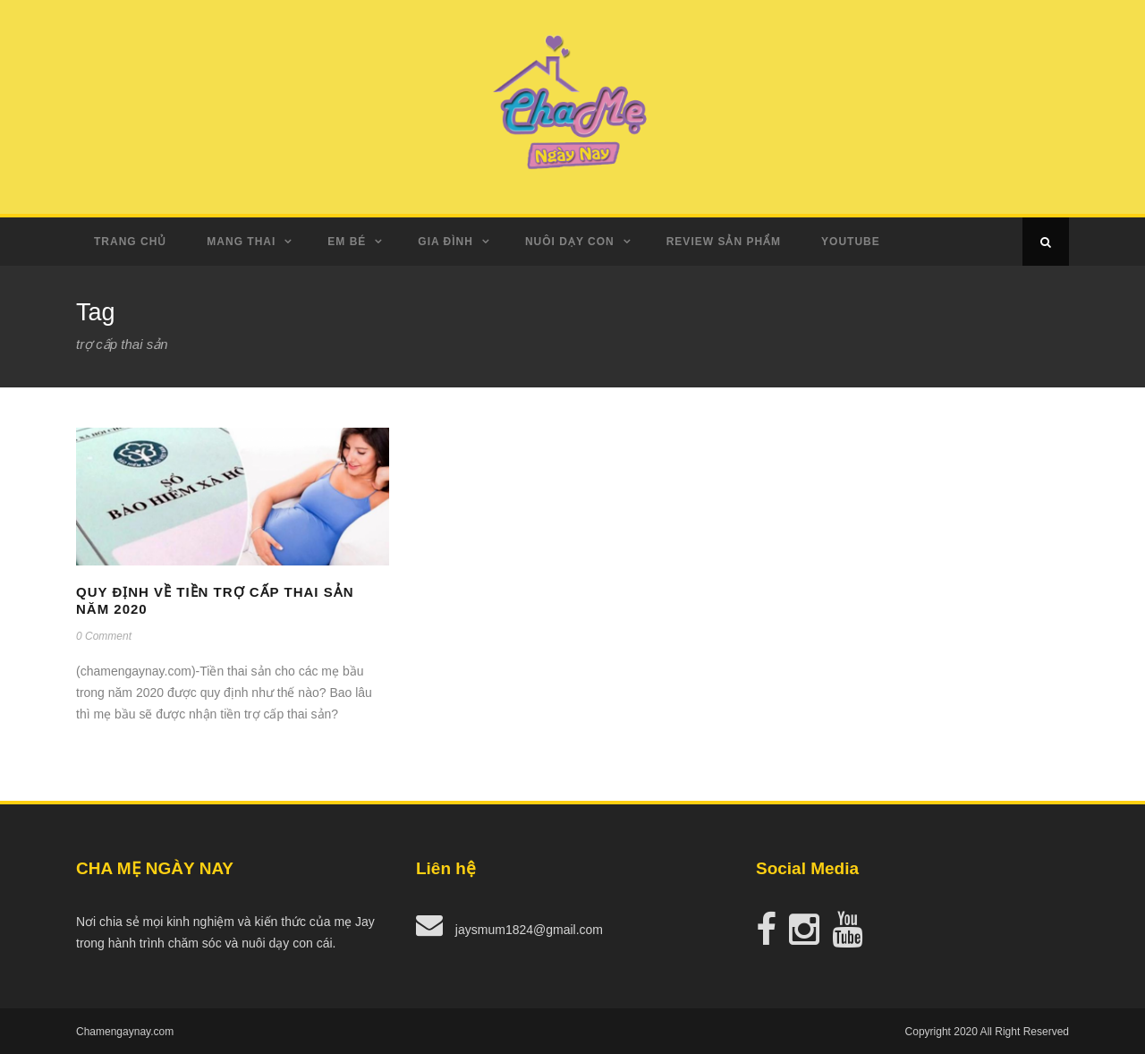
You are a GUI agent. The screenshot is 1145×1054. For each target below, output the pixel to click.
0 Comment (103, 636)
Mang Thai (241, 241)
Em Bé (346, 241)
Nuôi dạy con (570, 241)
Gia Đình (445, 241)
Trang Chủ (130, 241)
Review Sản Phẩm (723, 241)
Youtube (850, 241)
